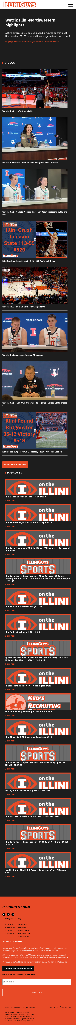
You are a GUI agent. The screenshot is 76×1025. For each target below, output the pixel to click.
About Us (22, 924)
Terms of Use (24, 933)
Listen (11, 501)
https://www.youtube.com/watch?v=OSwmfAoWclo (32, 41)
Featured (9, 924)
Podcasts (9, 933)
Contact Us (23, 936)
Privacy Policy (24, 930)
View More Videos (15, 464)
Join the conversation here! (18, 968)
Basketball (10, 927)
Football (8, 930)
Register (22, 927)
